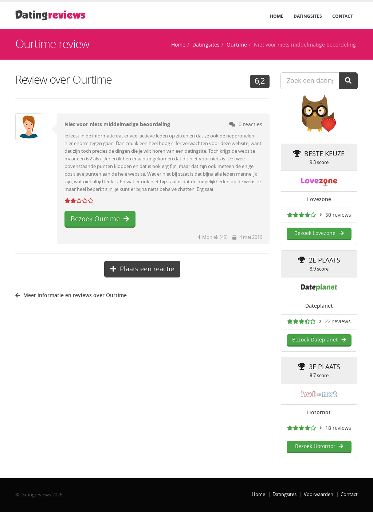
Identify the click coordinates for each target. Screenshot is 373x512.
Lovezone (319, 199)
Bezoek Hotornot (319, 446)
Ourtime (237, 45)
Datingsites (308, 16)
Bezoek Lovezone (318, 233)
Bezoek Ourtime (100, 219)
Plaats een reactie (142, 269)
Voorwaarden (318, 494)
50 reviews (338, 215)
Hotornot (319, 412)
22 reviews (338, 322)
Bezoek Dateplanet (319, 340)
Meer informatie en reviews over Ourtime (71, 295)
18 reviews (338, 428)
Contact (342, 16)
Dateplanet (319, 306)
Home (276, 16)
